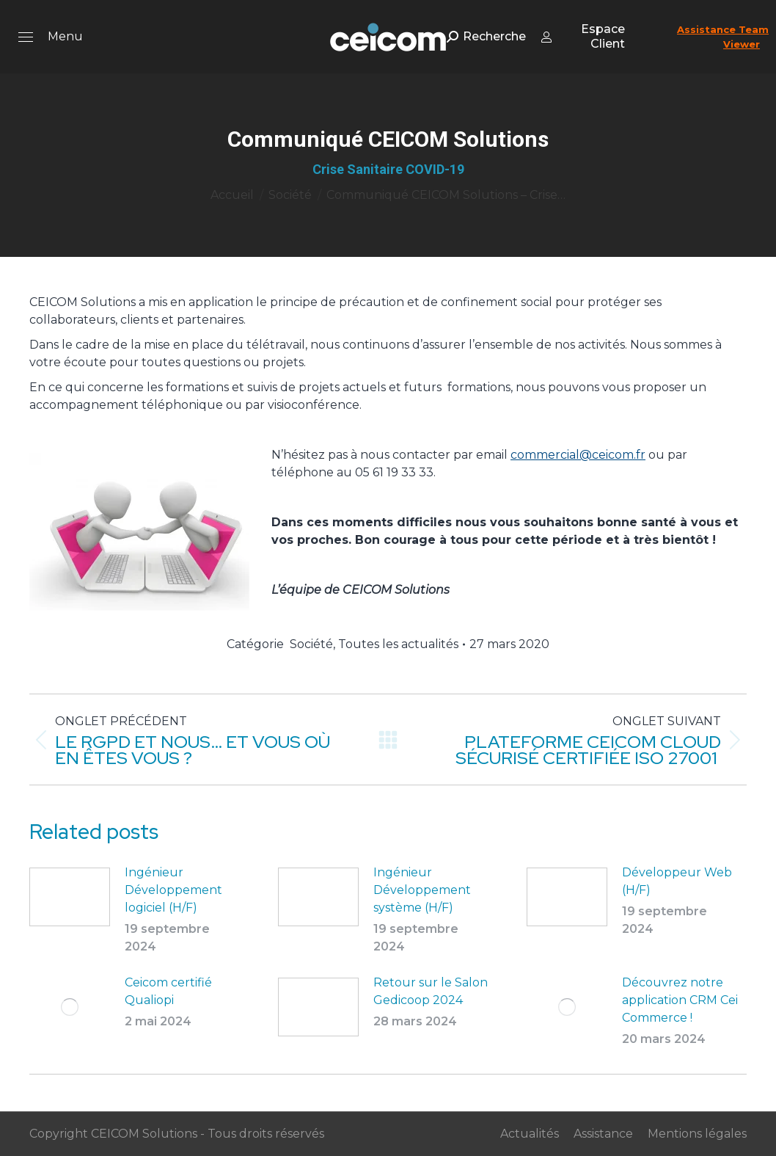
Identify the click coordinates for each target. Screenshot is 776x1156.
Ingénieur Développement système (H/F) (422, 890)
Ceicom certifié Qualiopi (168, 991)
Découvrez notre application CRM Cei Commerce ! (680, 1000)
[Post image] (69, 897)
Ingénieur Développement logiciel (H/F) (173, 890)
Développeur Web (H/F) (677, 881)
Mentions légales (697, 1134)
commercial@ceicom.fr (577, 455)
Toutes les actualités (398, 644)
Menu (65, 36)
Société (311, 644)
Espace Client (583, 36)
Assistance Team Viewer (723, 36)
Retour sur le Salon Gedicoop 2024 (430, 991)
